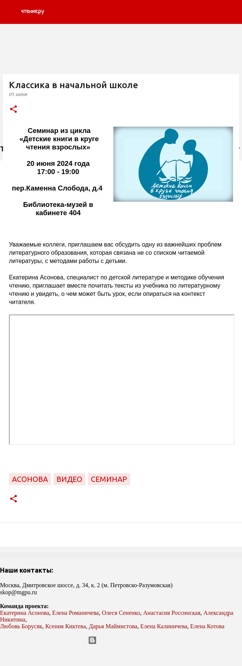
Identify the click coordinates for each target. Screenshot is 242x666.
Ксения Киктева (65, 626)
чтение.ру (32, 12)
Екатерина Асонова (24, 613)
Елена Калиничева (163, 626)
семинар (109, 479)
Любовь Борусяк (21, 626)
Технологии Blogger (121, 640)
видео (69, 479)
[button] (13, 110)
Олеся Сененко (121, 613)
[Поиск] (231, 12)
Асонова (30, 479)
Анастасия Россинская (171, 613)
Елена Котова (207, 626)
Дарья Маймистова (113, 626)
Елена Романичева (75, 613)
